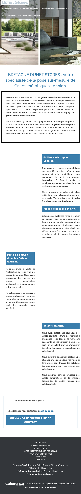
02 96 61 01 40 (61, 465)
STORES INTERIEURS (40, 445)
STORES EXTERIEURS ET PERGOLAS (40, 451)
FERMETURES (40, 448)
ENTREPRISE (40, 443)
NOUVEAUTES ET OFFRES (40, 454)
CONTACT (40, 459)
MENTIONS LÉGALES (56, 484)
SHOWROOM (40, 457)
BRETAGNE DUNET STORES (36, 484)
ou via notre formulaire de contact (30, 420)
